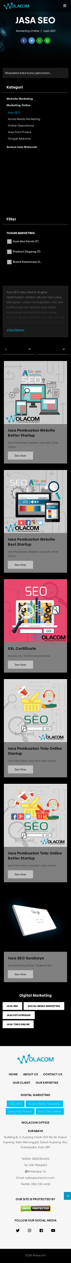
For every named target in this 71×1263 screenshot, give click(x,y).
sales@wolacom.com (40, 1178)
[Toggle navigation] (64, 6)
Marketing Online (27, 31)
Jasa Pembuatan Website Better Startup (31, 433)
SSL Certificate (22, 648)
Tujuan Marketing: (21, 233)
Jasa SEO (49, 31)
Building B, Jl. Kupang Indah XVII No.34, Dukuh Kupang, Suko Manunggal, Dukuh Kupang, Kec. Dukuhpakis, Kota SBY (35, 1142)
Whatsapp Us (35, 1171)
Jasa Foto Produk (19, 1015)
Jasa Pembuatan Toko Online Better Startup (35, 856)
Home (13, 1074)
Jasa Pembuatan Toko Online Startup (35, 751)
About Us (30, 1074)
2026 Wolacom (35, 1255)
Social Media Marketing (44, 1006)
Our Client (21, 1083)
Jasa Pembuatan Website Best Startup (31, 542)
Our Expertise (47, 1083)
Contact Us (52, 1074)
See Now (20, 456)
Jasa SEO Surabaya (26, 958)
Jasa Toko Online (18, 1024)
